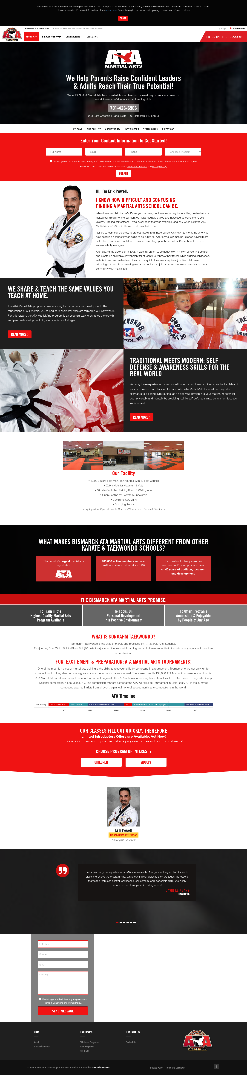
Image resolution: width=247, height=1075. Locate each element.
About (36, 1042)
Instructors (132, 129)
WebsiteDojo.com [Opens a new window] (102, 1067)
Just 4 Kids (84, 1050)
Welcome (78, 129)
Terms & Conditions (137, 166)
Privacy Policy (156, 1067)
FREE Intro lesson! (225, 37)
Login (222, 28)
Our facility (94, 129)
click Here (111, 10)
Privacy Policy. (159, 166)
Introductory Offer (51, 36)
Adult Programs (87, 1046)
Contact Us (92, 36)
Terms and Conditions (175, 1067)
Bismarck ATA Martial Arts (37, 28)
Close (123, 18)
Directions (168, 129)
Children (101, 762)
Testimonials (150, 129)
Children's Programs (89, 1042)
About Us (31, 38)
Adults (146, 762)
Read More (19, 334)
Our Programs (74, 38)
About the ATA (113, 129)
